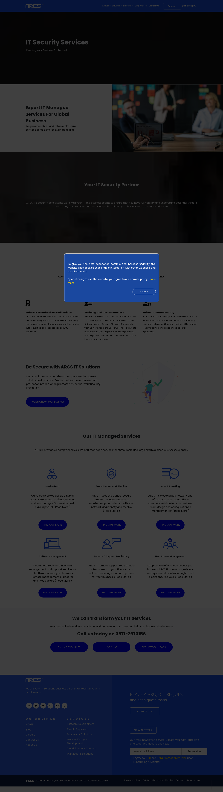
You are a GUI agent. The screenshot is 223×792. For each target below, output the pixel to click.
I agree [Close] (143, 292)
